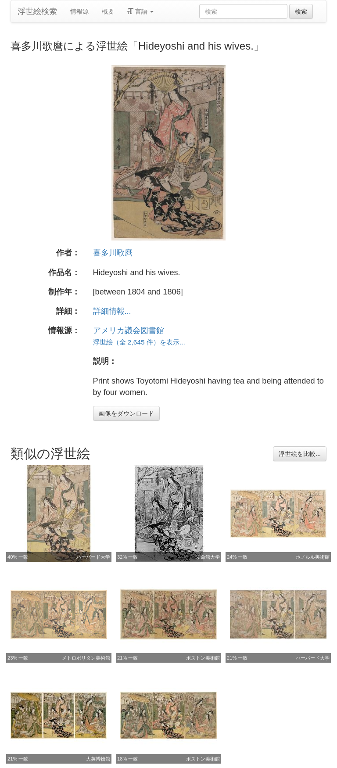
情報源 (79, 11)
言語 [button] (140, 11)
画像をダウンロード (126, 413)
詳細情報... (112, 311)
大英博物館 (98, 758)
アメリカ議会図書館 (128, 330)
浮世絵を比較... (300, 453)
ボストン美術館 (203, 657)
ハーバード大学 (93, 557)
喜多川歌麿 (113, 252)
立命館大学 (208, 557)
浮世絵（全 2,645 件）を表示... (139, 342)
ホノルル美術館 (313, 557)
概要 (108, 11)
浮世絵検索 (37, 11)
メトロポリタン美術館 (86, 657)
